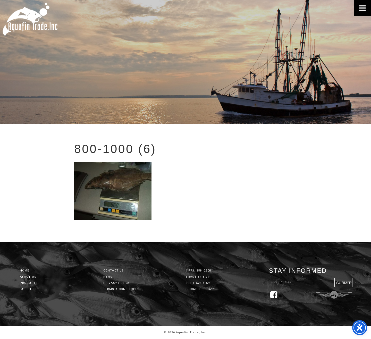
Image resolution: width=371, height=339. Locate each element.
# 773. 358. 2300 (198, 270)
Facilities (28, 289)
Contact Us (113, 270)
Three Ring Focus (334, 295)
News (107, 276)
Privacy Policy (116, 283)
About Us (28, 276)
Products (29, 283)
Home (24, 270)
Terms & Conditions (121, 289)
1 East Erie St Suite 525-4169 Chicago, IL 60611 (200, 283)
